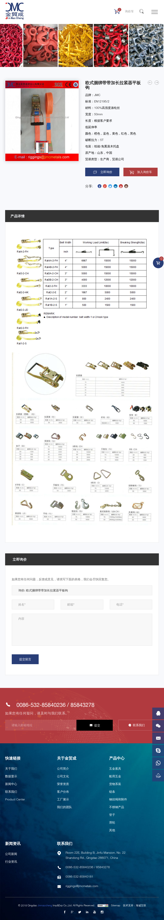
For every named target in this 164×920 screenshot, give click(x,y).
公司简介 (63, 768)
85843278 (82, 704)
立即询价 (106, 172)
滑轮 (112, 822)
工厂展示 (63, 799)
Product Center (15, 799)
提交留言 (25, 659)
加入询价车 (144, 172)
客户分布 (63, 791)
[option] (42, 121)
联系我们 (139, 725)
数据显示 (11, 776)
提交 (97, 725)
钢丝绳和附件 (118, 799)
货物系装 (115, 784)
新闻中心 (11, 784)
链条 (112, 791)
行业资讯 (11, 861)
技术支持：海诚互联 (134, 905)
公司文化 (63, 776)
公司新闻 (11, 854)
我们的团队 (64, 807)
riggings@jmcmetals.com (82, 886)
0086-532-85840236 (41, 704)
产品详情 (17, 216)
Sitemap (115, 905)
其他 (112, 830)
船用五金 (115, 776)
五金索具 (115, 768)
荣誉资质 (63, 784)
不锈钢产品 (116, 807)
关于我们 (11, 768)
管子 (112, 814)
